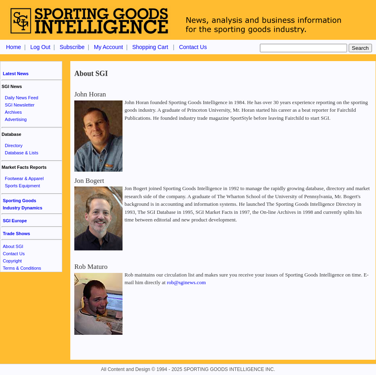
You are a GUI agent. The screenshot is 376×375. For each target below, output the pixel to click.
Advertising (16, 119)
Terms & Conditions (22, 268)
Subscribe (71, 47)
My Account (108, 47)
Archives (13, 112)
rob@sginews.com (186, 282)
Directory (13, 145)
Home (13, 47)
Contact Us (193, 47)
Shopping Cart (150, 47)
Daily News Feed (21, 97)
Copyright (12, 260)
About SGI (13, 246)
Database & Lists (21, 152)
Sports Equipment (22, 185)
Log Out (40, 47)
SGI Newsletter (20, 104)
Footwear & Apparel (24, 178)
